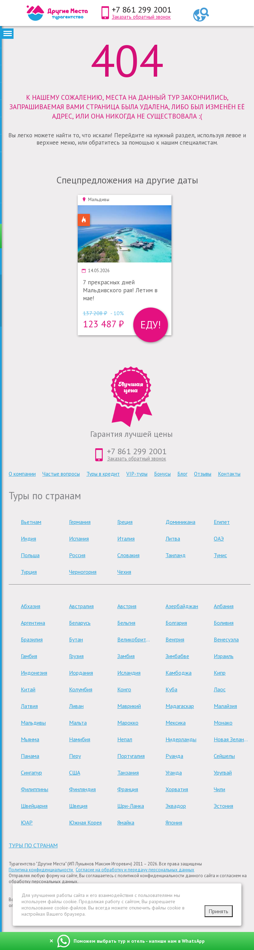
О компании (22, 473)
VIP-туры (136, 473)
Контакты (229, 473)
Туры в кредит (103, 473)
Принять (218, 911)
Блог (182, 473)
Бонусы (162, 473)
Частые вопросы (61, 473)
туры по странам (33, 845)
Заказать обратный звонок (141, 17)
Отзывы (202, 473)
